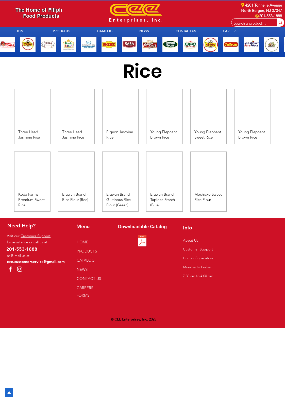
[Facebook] (10, 269)
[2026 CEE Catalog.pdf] (142, 241)
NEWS (82, 269)
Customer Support (36, 235)
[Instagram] (19, 269)
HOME (82, 242)
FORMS (82, 295)
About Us (190, 240)
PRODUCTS (87, 251)
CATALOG (86, 260)
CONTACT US (89, 278)
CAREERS (85, 287)
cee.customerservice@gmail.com (36, 261)
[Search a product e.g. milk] (250, 23)
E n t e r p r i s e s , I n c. (135, 20)
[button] (71, 31)
